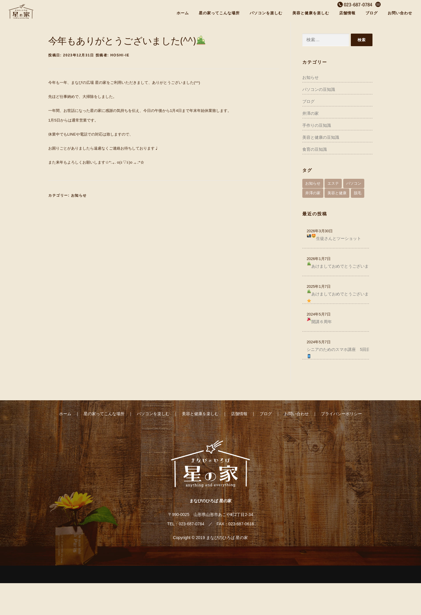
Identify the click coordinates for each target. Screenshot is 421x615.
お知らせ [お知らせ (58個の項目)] (312, 183)
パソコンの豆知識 (318, 89)
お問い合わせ (400, 13)
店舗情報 (347, 13)
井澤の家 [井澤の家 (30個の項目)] (312, 193)
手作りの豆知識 (316, 125)
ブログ (371, 13)
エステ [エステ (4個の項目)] (333, 183)
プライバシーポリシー (341, 413)
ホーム (183, 13)
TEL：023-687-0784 (185, 524)
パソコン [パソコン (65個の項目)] (353, 183)
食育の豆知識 (314, 149)
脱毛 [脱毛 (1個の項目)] (357, 193)
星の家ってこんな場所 (219, 13)
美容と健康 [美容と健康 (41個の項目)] (336, 193)
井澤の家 (310, 113)
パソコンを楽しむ (266, 13)
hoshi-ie (119, 55)
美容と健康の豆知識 (320, 137)
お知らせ (79, 195)
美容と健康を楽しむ (310, 13)
